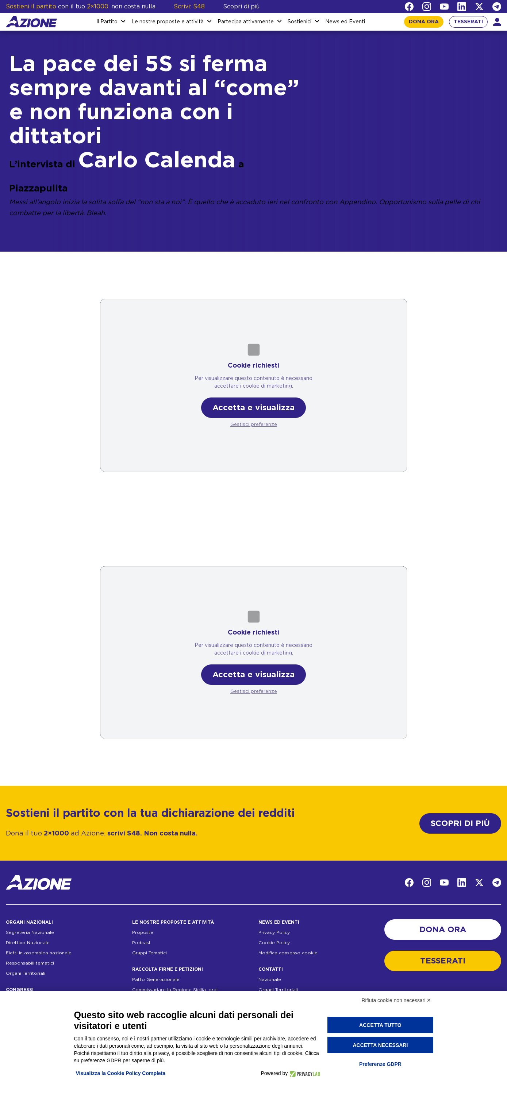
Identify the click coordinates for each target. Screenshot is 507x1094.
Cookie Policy (274, 942)
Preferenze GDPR (380, 1064)
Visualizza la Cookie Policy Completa (121, 1073)
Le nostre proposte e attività (167, 21)
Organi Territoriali (25, 973)
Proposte (142, 932)
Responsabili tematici (30, 963)
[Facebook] (409, 6)
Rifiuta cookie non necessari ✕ (396, 1000)
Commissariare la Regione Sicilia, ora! (175, 990)
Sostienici (299, 21)
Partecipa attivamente (246, 21)
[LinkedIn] (461, 6)
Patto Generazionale (156, 979)
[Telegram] (496, 6)
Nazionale (269, 979)
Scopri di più (241, 6)
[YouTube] (444, 6)
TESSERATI (468, 21)
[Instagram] (426, 6)
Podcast (141, 942)
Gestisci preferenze (253, 424)
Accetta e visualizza (253, 408)
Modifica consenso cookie (288, 953)
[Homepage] (31, 21)
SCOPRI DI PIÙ (460, 823)
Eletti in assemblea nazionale (39, 953)
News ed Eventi (345, 21)
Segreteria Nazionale (30, 932)
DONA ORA (424, 21)
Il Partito (107, 21)
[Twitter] (479, 6)
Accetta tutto (380, 1025)
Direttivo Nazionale (28, 942)
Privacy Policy (274, 932)
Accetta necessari (380, 1045)
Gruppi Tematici (149, 953)
